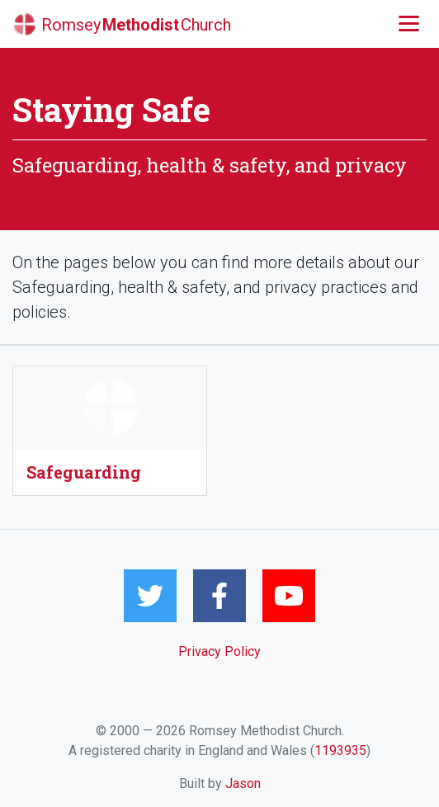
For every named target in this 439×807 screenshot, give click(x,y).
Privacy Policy (219, 651)
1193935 (340, 750)
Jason (243, 783)
